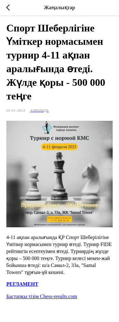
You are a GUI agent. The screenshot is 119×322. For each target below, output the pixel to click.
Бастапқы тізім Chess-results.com (41, 296)
